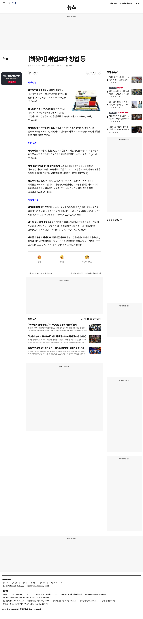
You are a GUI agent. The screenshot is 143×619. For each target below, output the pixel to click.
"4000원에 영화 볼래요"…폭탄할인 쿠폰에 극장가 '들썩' (52, 324)
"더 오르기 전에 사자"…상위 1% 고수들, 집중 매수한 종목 (119, 119)
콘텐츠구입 (19, 594)
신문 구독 (113, 3)
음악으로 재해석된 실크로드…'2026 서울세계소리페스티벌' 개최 (56, 348)
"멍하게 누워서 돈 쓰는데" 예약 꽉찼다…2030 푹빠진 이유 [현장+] (57, 336)
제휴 (13, 594)
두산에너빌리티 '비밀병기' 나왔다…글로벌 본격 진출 (119, 92)
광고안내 (33, 582)
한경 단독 (116, 88)
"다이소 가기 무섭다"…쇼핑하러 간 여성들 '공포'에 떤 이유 (119, 80)
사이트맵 (39, 594)
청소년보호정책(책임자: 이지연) (95, 594)
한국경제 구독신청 (76, 273)
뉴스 (5, 58)
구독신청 (15, 582)
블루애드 (43, 582)
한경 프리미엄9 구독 (125, 3)
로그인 (138, 3)
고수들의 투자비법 (118, 112)
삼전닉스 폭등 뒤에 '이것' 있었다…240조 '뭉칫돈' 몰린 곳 (119, 129)
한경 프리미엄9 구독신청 (93, 273)
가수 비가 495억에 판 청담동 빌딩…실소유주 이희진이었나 (119, 104)
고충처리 (24, 582)
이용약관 (64, 594)
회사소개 (5, 582)
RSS (56, 594)
